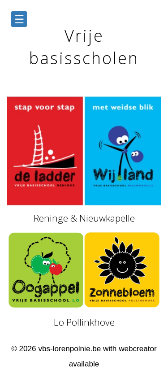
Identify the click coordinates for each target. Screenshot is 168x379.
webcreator (138, 348)
